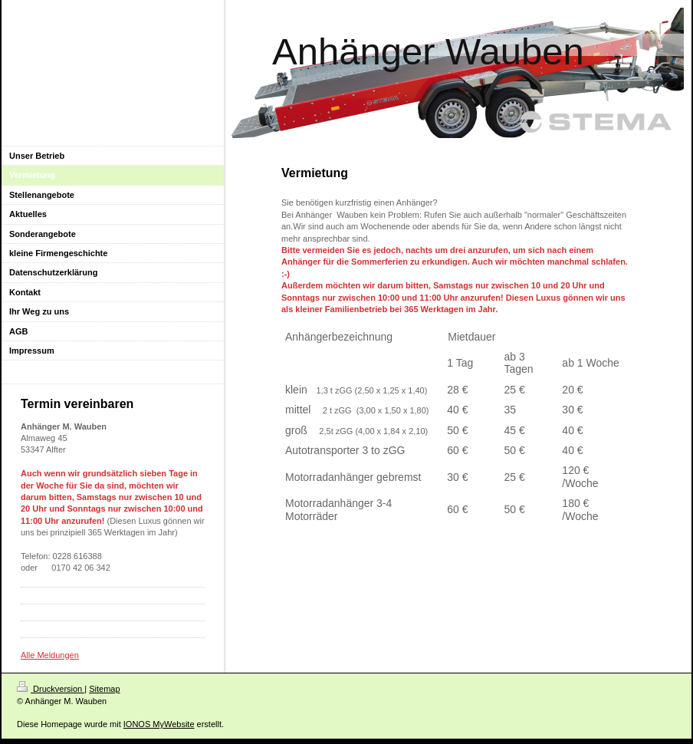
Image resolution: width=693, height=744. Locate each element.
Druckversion (50, 688)
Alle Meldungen (50, 655)
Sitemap (104, 688)
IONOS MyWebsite (159, 724)
